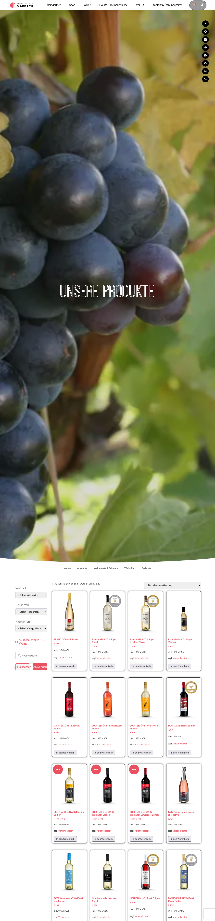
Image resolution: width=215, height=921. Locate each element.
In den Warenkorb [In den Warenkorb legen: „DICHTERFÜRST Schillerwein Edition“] (103, 752)
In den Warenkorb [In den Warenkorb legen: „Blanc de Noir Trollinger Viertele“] (180, 666)
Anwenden (40, 667)
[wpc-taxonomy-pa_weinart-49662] (31, 595)
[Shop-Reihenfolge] (172, 585)
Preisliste (146, 568)
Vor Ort (141, 5)
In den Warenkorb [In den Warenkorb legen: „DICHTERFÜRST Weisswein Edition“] (141, 752)
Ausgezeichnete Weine (29, 641)
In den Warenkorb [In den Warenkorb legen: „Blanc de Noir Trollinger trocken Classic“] (141, 666)
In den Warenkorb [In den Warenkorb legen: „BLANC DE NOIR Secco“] (65, 666)
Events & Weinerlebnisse (114, 5)
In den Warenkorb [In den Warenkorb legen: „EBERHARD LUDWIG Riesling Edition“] (65, 839)
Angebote (82, 568)
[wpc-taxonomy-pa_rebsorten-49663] (31, 611)
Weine (88, 5)
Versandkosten (65, 657)
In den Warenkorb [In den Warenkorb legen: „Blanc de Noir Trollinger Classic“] (103, 666)
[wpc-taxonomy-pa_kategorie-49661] (31, 628)
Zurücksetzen (22, 667)
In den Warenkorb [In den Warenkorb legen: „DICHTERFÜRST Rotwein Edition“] (65, 752)
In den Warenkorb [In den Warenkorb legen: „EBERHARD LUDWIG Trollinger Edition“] (103, 839)
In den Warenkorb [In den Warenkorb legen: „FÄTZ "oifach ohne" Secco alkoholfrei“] (180, 839)
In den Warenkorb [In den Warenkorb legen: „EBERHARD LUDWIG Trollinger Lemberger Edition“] (141, 839)
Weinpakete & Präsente (106, 568)
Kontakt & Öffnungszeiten (167, 5)
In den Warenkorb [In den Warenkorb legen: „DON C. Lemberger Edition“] (180, 752)
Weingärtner (54, 5)
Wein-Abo (129, 568)
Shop (73, 5)
